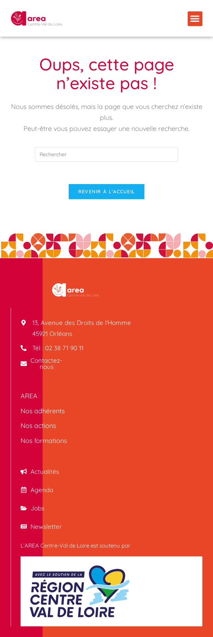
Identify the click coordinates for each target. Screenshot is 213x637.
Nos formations (44, 440)
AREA (29, 396)
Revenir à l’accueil (106, 191)
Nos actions (38, 426)
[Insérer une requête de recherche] (106, 154)
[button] (195, 18)
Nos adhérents (43, 411)
